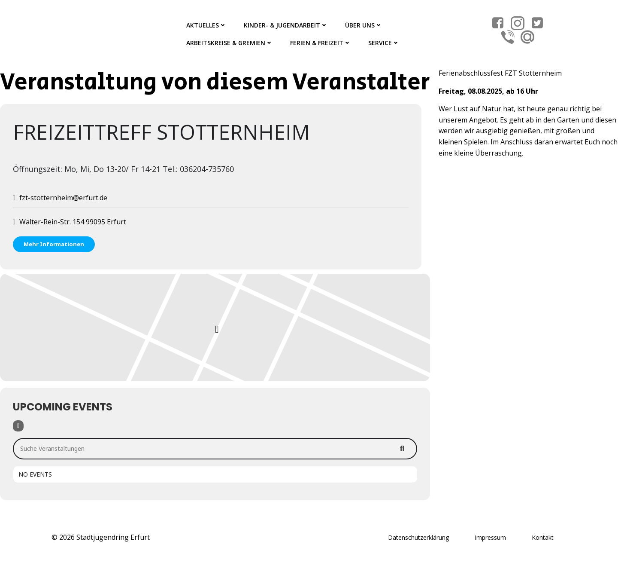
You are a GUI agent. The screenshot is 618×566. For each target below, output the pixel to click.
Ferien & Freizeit (320, 43)
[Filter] (18, 425)
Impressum (490, 537)
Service (384, 43)
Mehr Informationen (54, 244)
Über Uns (363, 25)
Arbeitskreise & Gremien (229, 43)
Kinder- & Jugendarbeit (286, 25)
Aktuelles (206, 25)
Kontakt (543, 537)
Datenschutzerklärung (418, 537)
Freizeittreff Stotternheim (161, 132)
